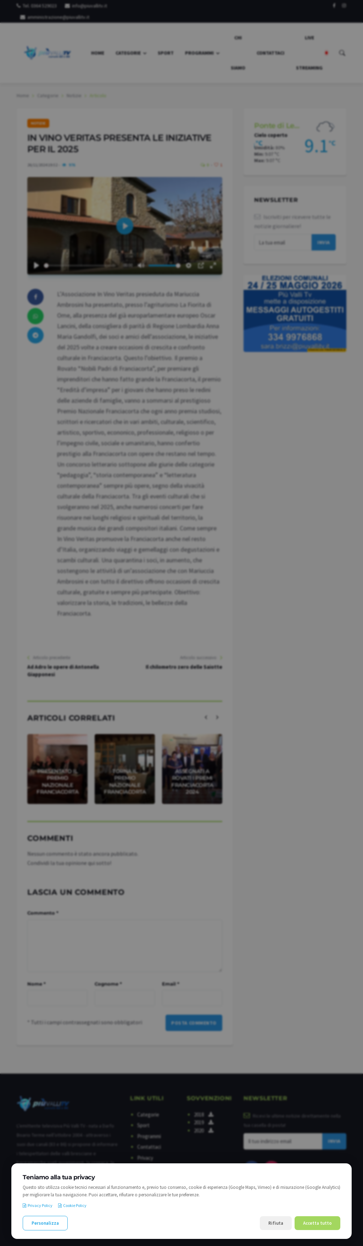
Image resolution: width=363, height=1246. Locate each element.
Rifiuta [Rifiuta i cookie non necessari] (275, 1223)
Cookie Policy (72, 1205)
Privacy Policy (37, 1205)
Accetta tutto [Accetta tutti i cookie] (317, 1223)
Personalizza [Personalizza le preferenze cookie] (45, 1223)
